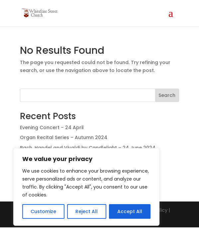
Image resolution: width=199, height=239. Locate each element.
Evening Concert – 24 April (52, 127)
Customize (43, 211)
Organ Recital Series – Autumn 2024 (63, 137)
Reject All (86, 211)
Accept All (129, 211)
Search (166, 95)
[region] (86, 187)
